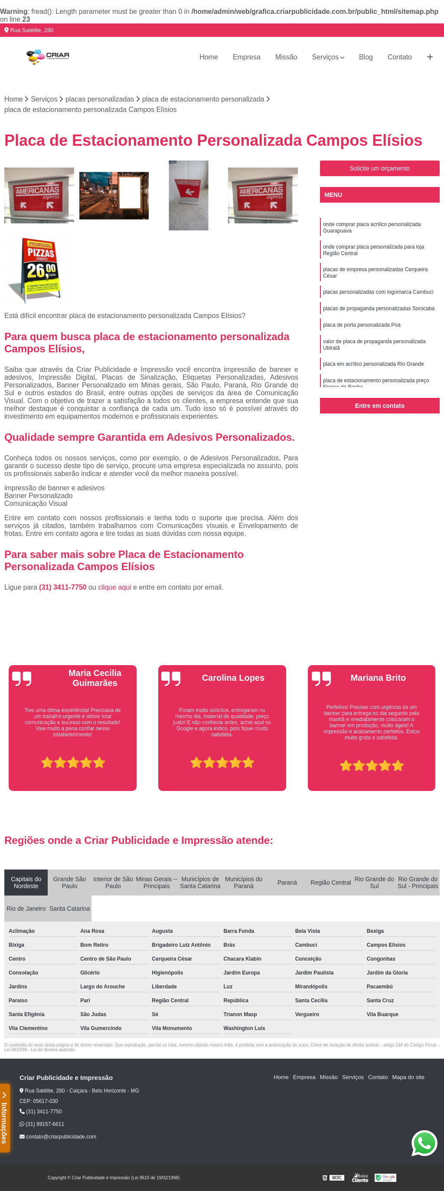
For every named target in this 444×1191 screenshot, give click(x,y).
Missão (286, 57)
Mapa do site (408, 1077)
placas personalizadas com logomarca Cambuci (378, 292)
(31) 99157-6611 (42, 1124)
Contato (400, 57)
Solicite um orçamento (380, 168)
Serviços (325, 57)
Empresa (247, 57)
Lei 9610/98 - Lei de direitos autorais (39, 1049)
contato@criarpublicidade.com (58, 1137)
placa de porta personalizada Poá (362, 325)
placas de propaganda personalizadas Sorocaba (379, 308)
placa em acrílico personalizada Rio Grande (373, 364)
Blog (366, 57)
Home (208, 57)
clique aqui (114, 587)
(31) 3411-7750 (63, 587)
